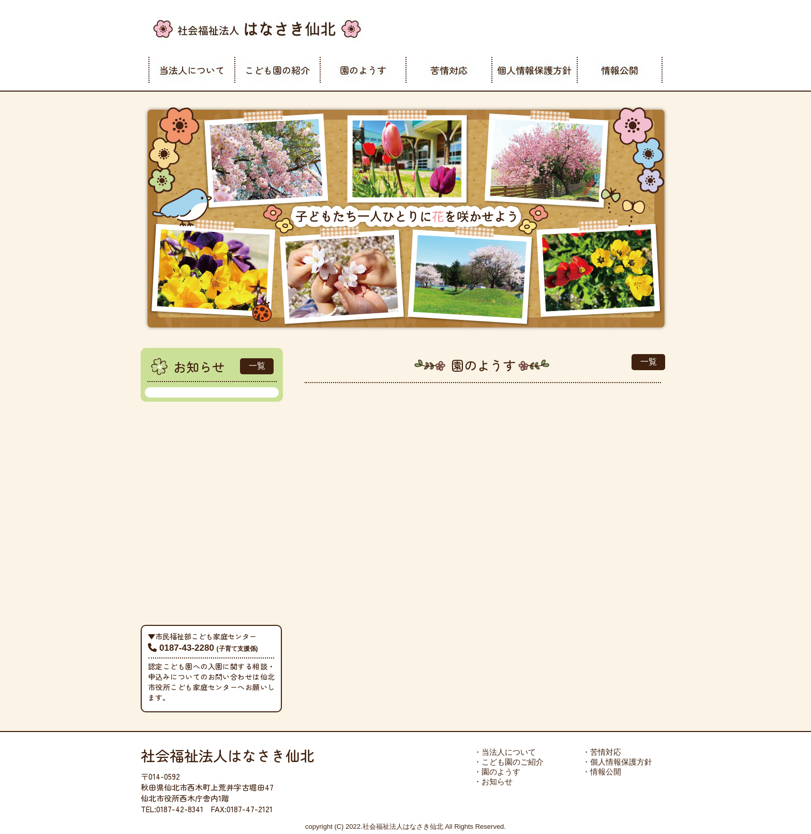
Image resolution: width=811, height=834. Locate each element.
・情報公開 (601, 771)
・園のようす (497, 771)
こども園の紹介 (277, 70)
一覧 (257, 365)
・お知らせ (493, 781)
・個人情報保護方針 (617, 761)
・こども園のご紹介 (509, 761)
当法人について (191, 70)
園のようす (363, 70)
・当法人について (505, 752)
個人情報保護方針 (534, 70)
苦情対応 (449, 70)
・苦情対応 (601, 752)
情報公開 (619, 70)
